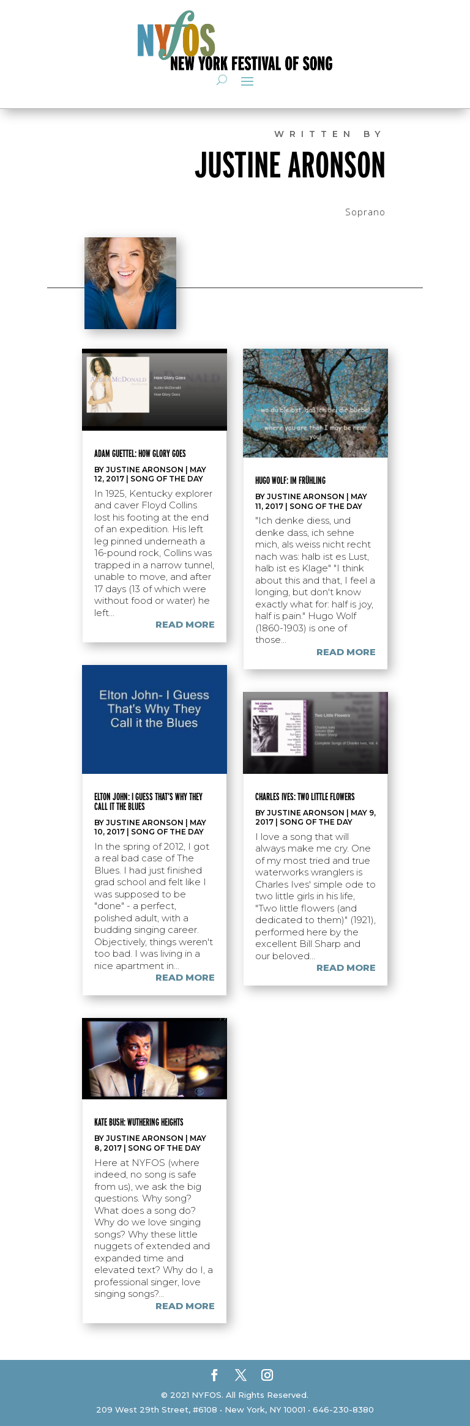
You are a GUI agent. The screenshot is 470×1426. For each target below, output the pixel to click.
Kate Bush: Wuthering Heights (139, 1122)
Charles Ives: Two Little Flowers (305, 797)
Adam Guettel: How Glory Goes (140, 453)
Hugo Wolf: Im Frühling (290, 480)
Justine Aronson (145, 469)
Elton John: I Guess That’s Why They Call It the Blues (148, 801)
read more (185, 624)
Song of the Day (166, 478)
